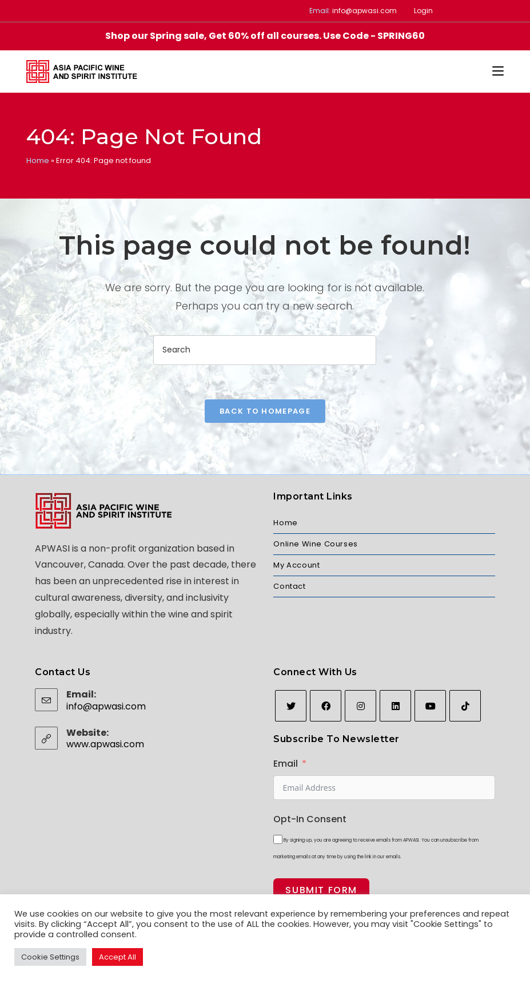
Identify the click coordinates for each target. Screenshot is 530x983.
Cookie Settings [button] (50, 957)
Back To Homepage (265, 411)
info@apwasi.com (364, 10)
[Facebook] (325, 706)
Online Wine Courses (315, 543)
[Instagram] (360, 706)
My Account (296, 565)
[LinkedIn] (395, 706)
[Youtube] (430, 706)
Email (285, 763)
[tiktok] (465, 706)
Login (423, 10)
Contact (289, 586)
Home (37, 160)
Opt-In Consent (309, 819)
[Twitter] (290, 706)
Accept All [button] (117, 957)
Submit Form (321, 890)
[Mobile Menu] (498, 71)
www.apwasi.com (105, 744)
